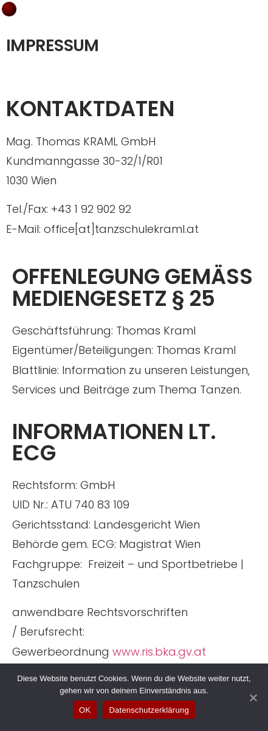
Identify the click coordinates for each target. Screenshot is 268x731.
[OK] (253, 697)
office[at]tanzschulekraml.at (121, 229)
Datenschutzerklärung (148, 710)
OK (85, 710)
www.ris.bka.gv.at (159, 651)
